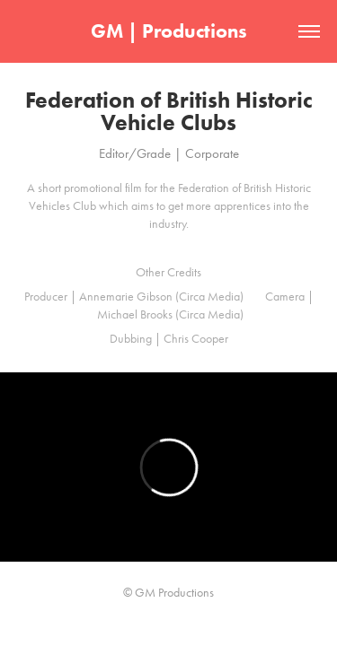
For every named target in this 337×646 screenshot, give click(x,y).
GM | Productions (169, 31)
